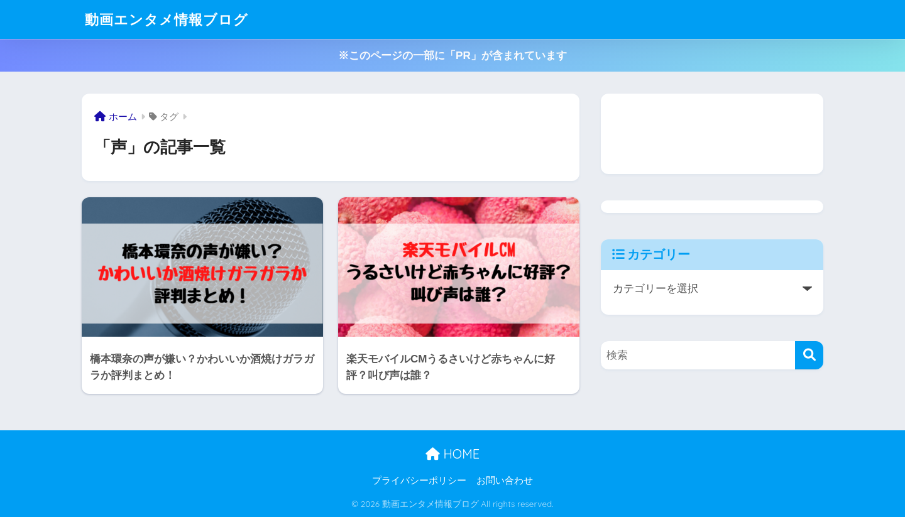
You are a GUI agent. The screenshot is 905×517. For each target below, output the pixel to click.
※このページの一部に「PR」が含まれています (452, 56)
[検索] (809, 355)
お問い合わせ (504, 481)
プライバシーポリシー (419, 481)
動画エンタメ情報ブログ (170, 19)
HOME (452, 454)
